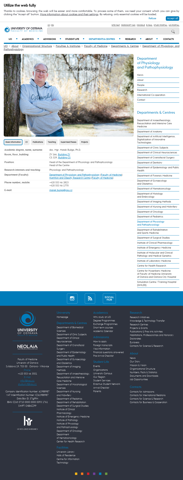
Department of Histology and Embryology (150, 195)
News (140, 75)
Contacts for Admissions (142, 392)
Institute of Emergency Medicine (154, 247)
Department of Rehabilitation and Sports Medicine (152, 231)
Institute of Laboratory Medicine (154, 261)
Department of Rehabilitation (71, 402)
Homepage (62, 317)
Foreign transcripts (102, 345)
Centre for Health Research (151, 266)
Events (96, 366)
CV (26, 142)
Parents (97, 391)
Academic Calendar (103, 331)
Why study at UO (102, 317)
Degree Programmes (104, 321)
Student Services (101, 381)
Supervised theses (68, 142)
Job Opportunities (139, 379)
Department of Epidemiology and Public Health (158, 169)
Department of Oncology (150, 212)
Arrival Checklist (101, 388)
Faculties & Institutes (68, 46)
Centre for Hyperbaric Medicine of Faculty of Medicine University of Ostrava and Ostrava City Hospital (156, 274)
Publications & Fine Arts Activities (146, 332)
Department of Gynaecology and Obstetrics (152, 182)
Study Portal (160, 25)
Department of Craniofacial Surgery (156, 157)
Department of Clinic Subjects (152, 147)
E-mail (149, 25)
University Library (65, 452)
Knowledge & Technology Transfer (147, 321)
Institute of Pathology (67, 420)
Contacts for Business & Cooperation (148, 402)
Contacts (168, 39)
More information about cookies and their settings (69, 14)
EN (52, 25)
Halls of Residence (66, 455)
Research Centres (139, 325)
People (140, 85)
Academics (30, 39)
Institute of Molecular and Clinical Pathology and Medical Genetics (155, 254)
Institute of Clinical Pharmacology (155, 243)
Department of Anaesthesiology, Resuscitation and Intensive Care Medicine (154, 123)
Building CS (64, 157)
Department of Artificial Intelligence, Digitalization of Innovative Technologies (156, 139)
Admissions (52, 39)
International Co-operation (151, 95)
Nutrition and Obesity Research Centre (70, 178)
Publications (38, 142)
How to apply (100, 342)
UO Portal (174, 25)
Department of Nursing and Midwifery (157, 207)
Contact (141, 100)
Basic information (13, 142)
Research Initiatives (139, 317)
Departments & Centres (104, 39)
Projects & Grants (139, 328)
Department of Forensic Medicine (154, 175)
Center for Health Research (71, 442)
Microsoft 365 (128, 25)
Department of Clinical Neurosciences (157, 152)
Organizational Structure (37, 46)
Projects (84, 142)
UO (13, 39)
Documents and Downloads (144, 376)
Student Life (74, 39)
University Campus (102, 374)
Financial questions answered (108, 352)
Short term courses (103, 328)
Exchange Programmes (105, 324)
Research (133, 39)
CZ (49, 25)
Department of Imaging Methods (154, 201)
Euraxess (134, 342)
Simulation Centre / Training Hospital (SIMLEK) (156, 284)
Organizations (100, 370)
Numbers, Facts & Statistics (143, 372)
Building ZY (64, 154)
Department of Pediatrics (150, 216)
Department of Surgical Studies (153, 238)
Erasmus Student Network (106, 384)
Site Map (116, 25)
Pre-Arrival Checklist (103, 356)
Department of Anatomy (149, 131)
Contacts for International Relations (148, 395)
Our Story (135, 362)
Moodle (141, 25)
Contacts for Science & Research (146, 346)
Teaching (52, 142)
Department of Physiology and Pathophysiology (74, 175)
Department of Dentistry (149, 162)
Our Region (99, 377)
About (152, 39)
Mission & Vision (138, 365)
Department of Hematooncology (154, 188)
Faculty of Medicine (95, 46)
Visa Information (101, 349)
